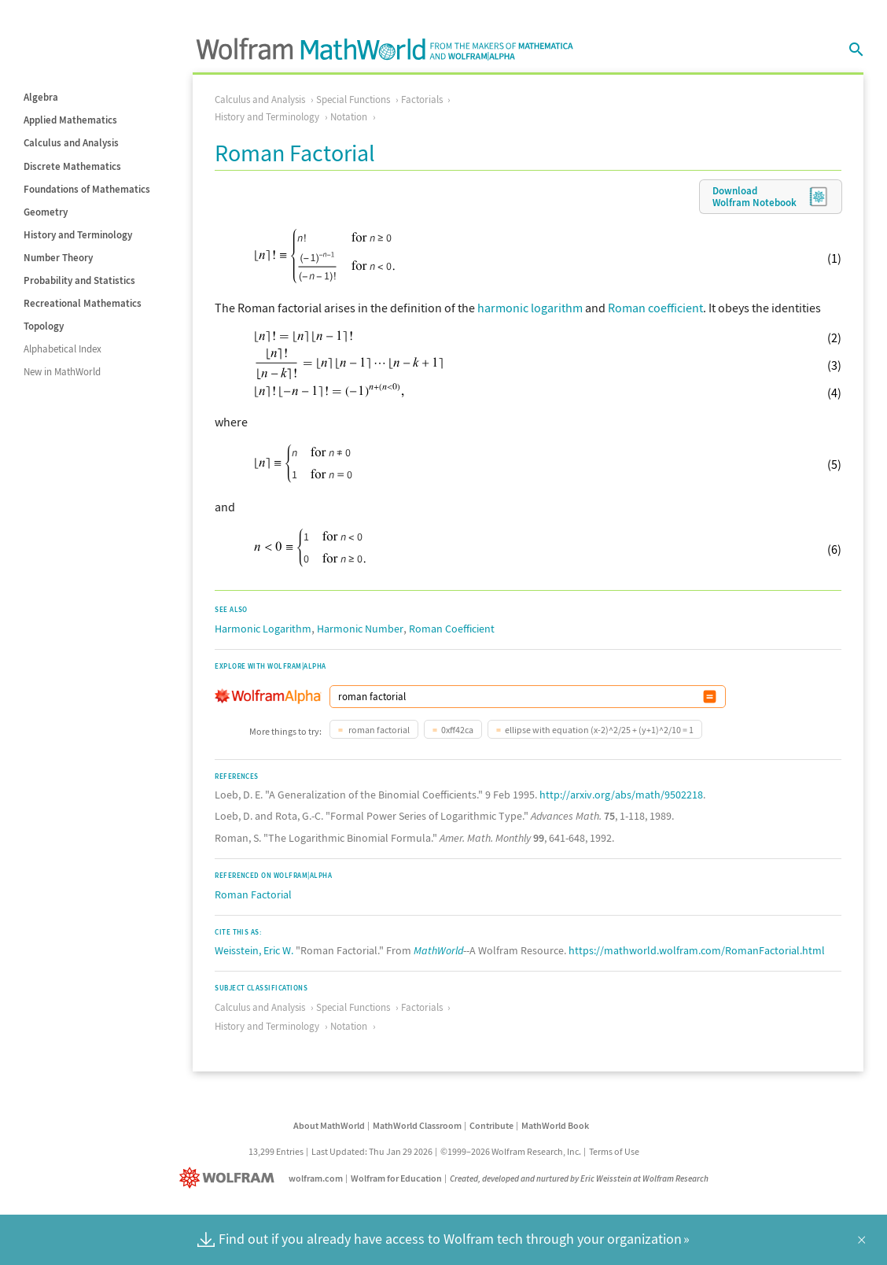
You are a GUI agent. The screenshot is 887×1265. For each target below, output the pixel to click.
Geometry (46, 212)
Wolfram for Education (396, 1178)
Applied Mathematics (70, 120)
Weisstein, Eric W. (254, 950)
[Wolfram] (230, 1178)
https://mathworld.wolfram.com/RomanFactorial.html (697, 950)
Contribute (491, 1125)
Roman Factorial (253, 894)
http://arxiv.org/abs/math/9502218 (621, 794)
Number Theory (58, 257)
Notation (348, 117)
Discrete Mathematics (72, 166)
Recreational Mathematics (83, 303)
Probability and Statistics (79, 280)
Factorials (422, 99)
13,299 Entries (276, 1151)
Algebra (41, 97)
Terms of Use (614, 1151)
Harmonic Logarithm (263, 628)
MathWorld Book (555, 1125)
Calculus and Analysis (71, 142)
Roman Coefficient (452, 628)
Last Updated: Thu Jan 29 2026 (371, 1151)
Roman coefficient (655, 307)
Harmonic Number (360, 628)
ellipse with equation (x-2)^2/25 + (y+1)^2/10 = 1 (599, 730)
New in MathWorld (62, 371)
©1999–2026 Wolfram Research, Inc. (510, 1151)
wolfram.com (316, 1178)
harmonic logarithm (530, 307)
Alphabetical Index (62, 349)
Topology (44, 326)
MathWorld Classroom (417, 1125)
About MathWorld (329, 1125)
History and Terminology (78, 235)
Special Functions (353, 99)
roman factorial (378, 730)
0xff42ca (457, 730)
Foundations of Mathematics (87, 189)
